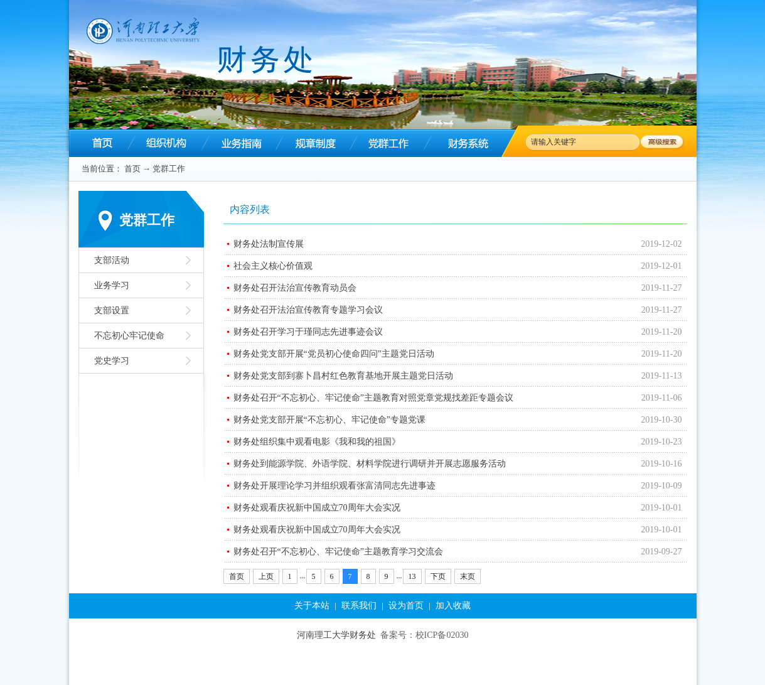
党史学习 (111, 360)
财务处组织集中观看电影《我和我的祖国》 (316, 441)
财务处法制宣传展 (268, 244)
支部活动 (111, 260)
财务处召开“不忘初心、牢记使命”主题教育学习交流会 (338, 551)
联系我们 (359, 605)
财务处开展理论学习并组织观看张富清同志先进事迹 (334, 485)
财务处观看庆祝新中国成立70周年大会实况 (316, 507)
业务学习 (111, 285)
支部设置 (111, 310)
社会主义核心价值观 (273, 266)
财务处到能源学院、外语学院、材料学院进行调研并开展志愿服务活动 (369, 463)
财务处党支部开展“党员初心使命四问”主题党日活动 (333, 354)
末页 (467, 576)
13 (412, 576)
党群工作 (168, 168)
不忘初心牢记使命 (129, 335)
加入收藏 (453, 605)
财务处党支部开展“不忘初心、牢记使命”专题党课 (329, 419)
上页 (266, 576)
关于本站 (311, 605)
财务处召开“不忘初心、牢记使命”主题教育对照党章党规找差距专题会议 (373, 397)
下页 (438, 576)
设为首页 (406, 605)
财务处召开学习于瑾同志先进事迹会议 (308, 332)
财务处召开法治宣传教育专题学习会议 (308, 310)
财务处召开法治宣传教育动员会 (294, 288)
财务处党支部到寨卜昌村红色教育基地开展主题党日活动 (343, 375)
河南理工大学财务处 (336, 635)
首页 (132, 168)
